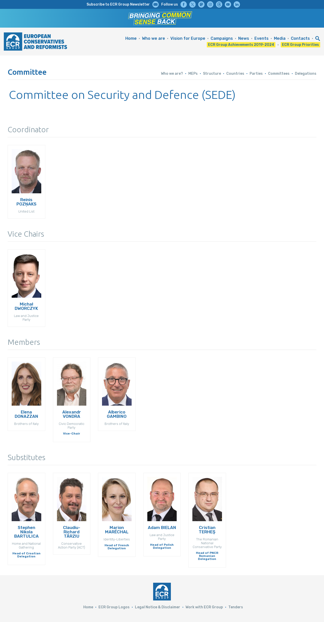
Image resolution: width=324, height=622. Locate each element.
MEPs (193, 73)
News (243, 38)
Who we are (153, 38)
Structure (212, 73)
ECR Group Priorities (300, 45)
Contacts (300, 38)
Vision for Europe (187, 38)
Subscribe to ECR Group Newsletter (118, 4)
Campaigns (222, 38)
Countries (235, 73)
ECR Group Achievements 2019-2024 (241, 45)
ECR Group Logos (114, 607)
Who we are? (172, 73)
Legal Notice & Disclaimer (157, 607)
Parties (256, 73)
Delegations (305, 73)
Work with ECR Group (204, 607)
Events (261, 38)
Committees (279, 73)
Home (131, 38)
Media (280, 38)
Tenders (235, 607)
